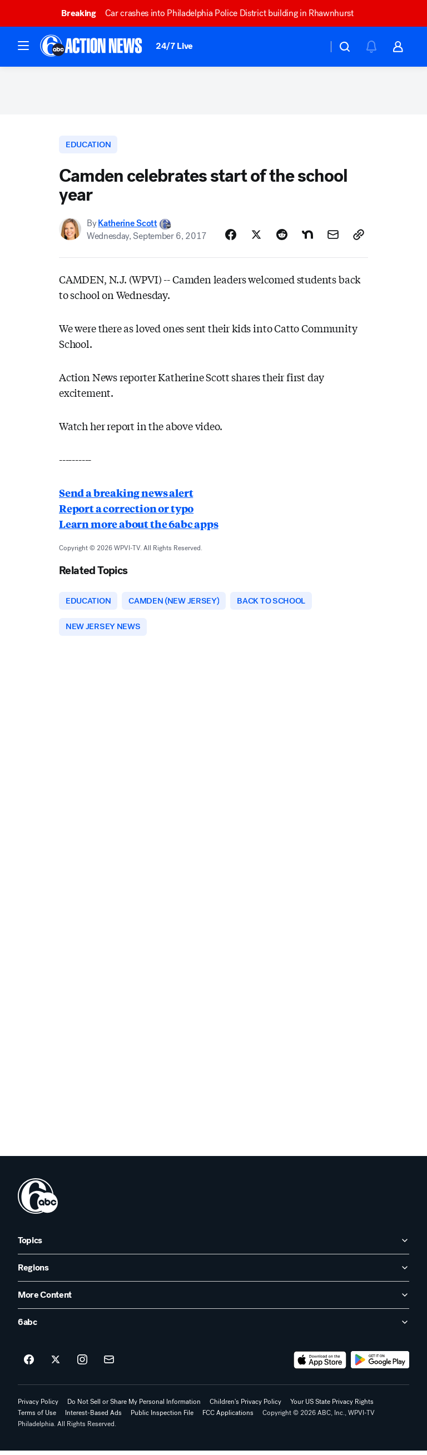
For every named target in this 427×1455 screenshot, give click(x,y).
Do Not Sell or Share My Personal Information (134, 1406)
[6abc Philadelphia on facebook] (29, 1364)
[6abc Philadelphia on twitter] (55, 1364)
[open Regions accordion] (213, 1272)
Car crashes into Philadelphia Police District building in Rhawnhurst (212, 13)
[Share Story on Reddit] (281, 237)
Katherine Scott (127, 226)
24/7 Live (174, 46)
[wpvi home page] (38, 1200)
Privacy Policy (38, 1406)
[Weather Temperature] (310, 47)
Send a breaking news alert (126, 496)
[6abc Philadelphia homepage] (92, 46)
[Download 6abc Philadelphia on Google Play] (380, 1364)
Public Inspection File (162, 1417)
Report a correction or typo (126, 511)
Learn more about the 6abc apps (139, 527)
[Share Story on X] (256, 237)
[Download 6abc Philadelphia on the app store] (320, 1364)
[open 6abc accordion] (213, 1326)
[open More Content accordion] (213, 1299)
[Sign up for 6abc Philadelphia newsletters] (109, 1364)
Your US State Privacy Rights (332, 1406)
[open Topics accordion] (213, 1244)
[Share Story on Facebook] (230, 237)
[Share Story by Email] (333, 237)
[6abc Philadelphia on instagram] (82, 1364)
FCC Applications (228, 1417)
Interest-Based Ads (93, 1417)
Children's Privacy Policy (245, 1406)
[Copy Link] (358, 237)
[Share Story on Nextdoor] (307, 237)
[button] (23, 45)
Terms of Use (37, 1417)
